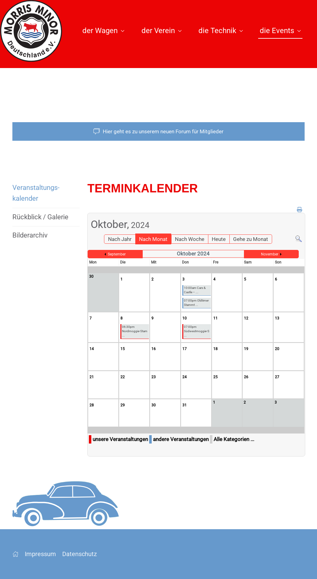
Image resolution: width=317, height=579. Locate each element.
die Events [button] (280, 30)
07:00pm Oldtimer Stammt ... (196, 303)
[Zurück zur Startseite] (34, 31)
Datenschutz (79, 554)
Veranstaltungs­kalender (35, 193)
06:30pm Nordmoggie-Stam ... (134, 331)
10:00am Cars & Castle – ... (195, 290)
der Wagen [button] (103, 30)
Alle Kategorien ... (234, 439)
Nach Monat (153, 239)
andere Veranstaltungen (181, 439)
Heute (219, 239)
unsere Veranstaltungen (120, 439)
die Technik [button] (220, 30)
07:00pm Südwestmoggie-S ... (196, 331)
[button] (270, 86)
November (269, 254)
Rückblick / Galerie (40, 217)
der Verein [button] (161, 30)
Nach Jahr (120, 239)
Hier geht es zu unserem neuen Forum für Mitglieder (158, 131)
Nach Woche (189, 239)
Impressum (40, 554)
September (117, 254)
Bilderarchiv (30, 235)
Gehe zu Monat (250, 239)
